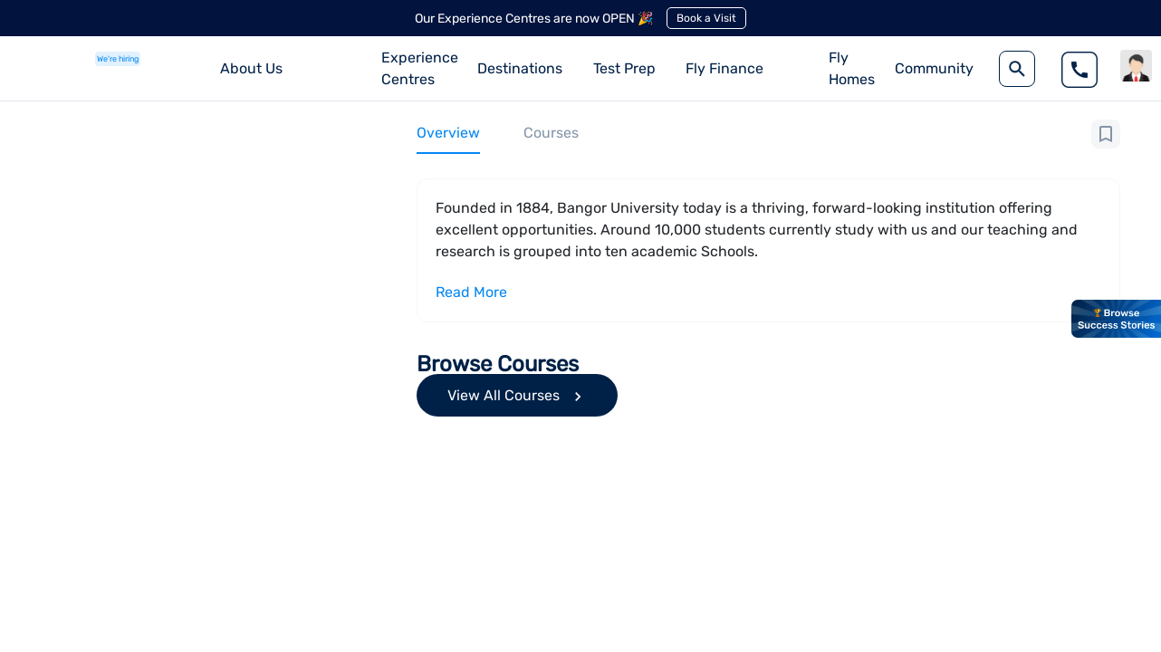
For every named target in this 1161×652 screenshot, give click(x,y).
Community (934, 68)
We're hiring (118, 58)
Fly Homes (852, 68)
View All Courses (517, 396)
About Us (251, 68)
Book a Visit (706, 18)
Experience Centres (419, 68)
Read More (471, 292)
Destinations (519, 68)
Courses (551, 132)
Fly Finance (724, 68)
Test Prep (624, 68)
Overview (448, 132)
